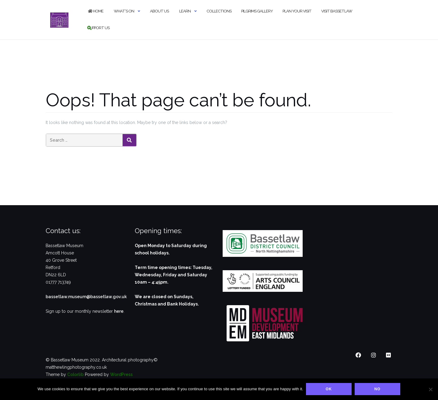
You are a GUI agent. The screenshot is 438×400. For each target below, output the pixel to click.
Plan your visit (297, 11)
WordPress (121, 374)
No (378, 389)
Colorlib (75, 374)
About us (159, 11)
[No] (430, 389)
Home (95, 11)
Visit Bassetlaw (336, 11)
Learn (185, 11)
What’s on (123, 11)
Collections (219, 11)
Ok (329, 389)
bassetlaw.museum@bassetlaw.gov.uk (86, 296)
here (118, 311)
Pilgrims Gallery (257, 11)
